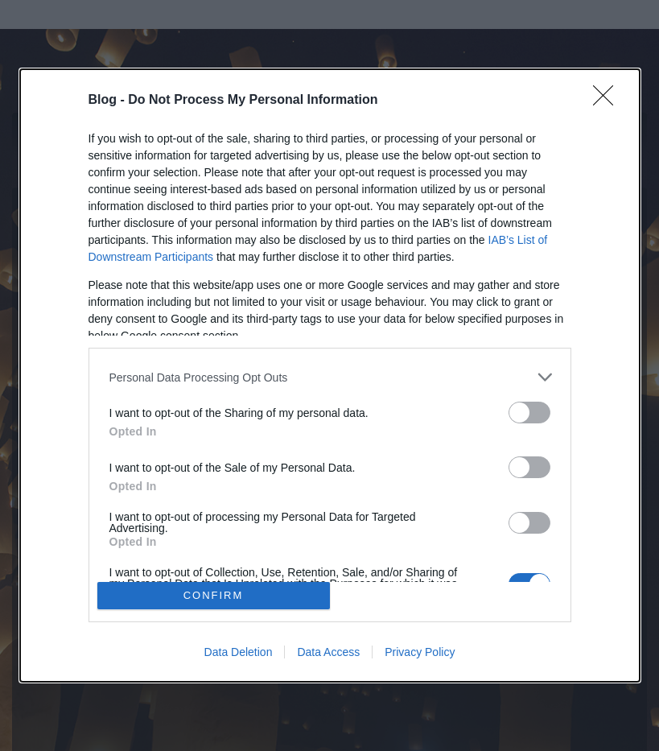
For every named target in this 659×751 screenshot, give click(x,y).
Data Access (328, 652)
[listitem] (329, 377)
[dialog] (330, 375)
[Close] (608, 100)
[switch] (529, 412)
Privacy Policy (420, 652)
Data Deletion (238, 652)
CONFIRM (213, 595)
